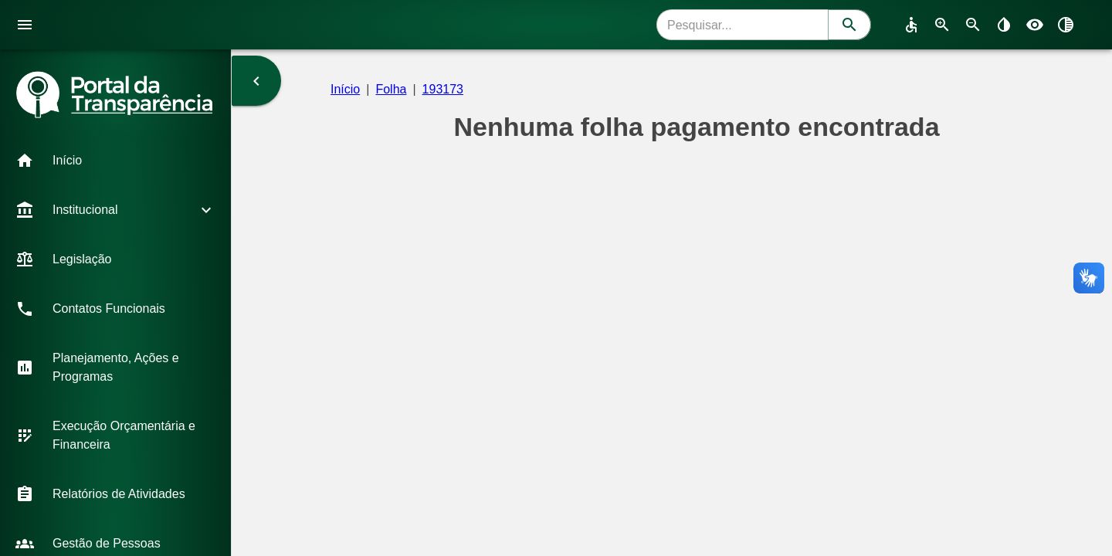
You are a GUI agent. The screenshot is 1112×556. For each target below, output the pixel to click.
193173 (442, 89)
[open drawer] (24, 24)
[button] (115, 160)
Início (345, 89)
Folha (390, 89)
